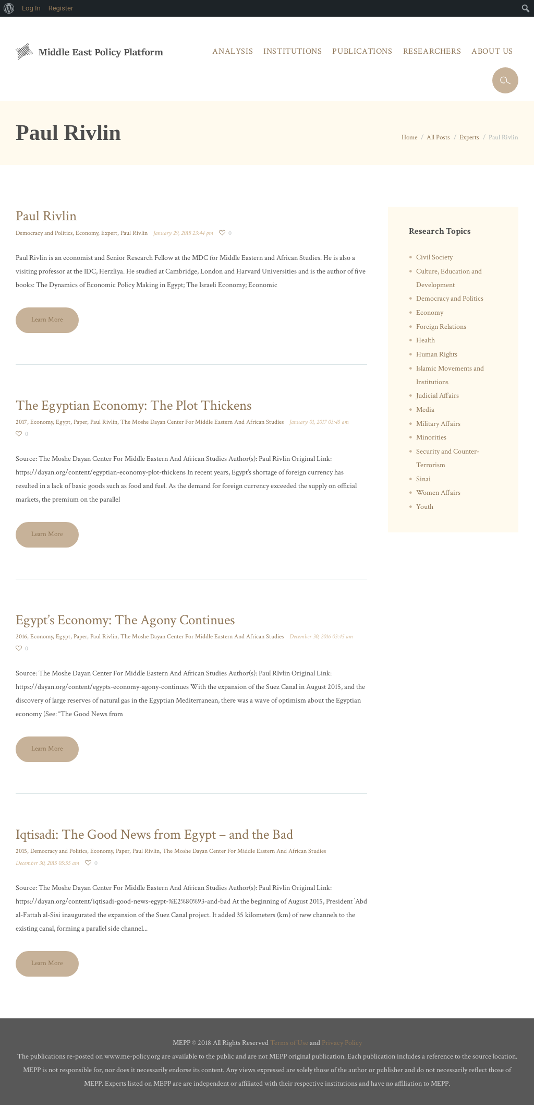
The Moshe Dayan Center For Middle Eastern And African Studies (202, 422)
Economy (87, 233)
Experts (469, 137)
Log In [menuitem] (31, 8)
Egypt (63, 422)
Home (409, 137)
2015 (21, 851)
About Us (492, 51)
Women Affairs (438, 492)
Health (425, 340)
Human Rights (436, 354)
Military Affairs (438, 424)
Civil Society (434, 257)
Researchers (432, 51)
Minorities (431, 437)
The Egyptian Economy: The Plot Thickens (133, 405)
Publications (362, 51)
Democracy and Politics (44, 233)
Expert (109, 233)
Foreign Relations (441, 326)
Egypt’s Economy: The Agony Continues (125, 620)
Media (425, 409)
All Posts (438, 137)
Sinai (423, 479)
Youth (424, 507)
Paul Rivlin (46, 216)
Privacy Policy (342, 1043)
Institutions (292, 51)
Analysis (232, 51)
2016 (21, 636)
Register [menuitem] (61, 8)
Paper (80, 422)
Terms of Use (289, 1043)
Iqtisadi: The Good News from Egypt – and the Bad (154, 834)
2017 (21, 422)
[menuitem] (9, 8)
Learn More (47, 319)
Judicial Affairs (437, 395)
